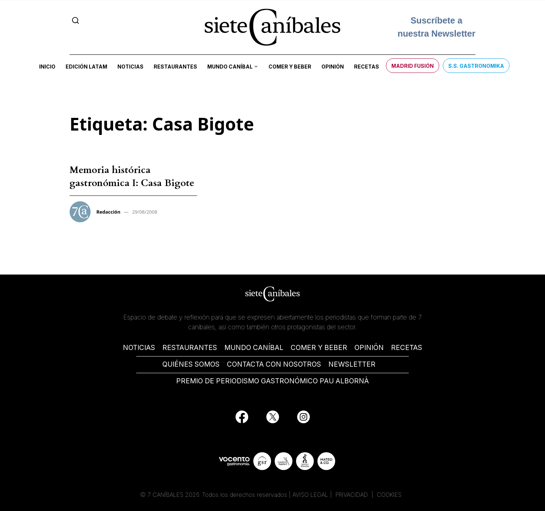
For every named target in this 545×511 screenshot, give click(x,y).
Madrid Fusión (412, 66)
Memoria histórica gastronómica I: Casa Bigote (132, 176)
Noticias (130, 66)
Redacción (108, 212)
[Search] (76, 20)
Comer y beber (290, 66)
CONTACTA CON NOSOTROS (274, 364)
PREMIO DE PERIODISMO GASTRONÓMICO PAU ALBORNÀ (272, 381)
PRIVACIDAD (353, 494)
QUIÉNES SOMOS (191, 364)
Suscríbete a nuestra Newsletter (436, 27)
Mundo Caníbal (230, 66)
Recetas (366, 66)
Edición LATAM (86, 66)
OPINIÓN (369, 347)
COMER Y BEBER (319, 347)
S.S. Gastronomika (476, 66)
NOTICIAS (139, 347)
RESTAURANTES (189, 347)
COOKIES (389, 494)
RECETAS (406, 347)
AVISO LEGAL (310, 494)
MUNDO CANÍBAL (253, 347)
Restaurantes (175, 66)
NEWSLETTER (351, 364)
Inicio (47, 66)
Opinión (332, 66)
